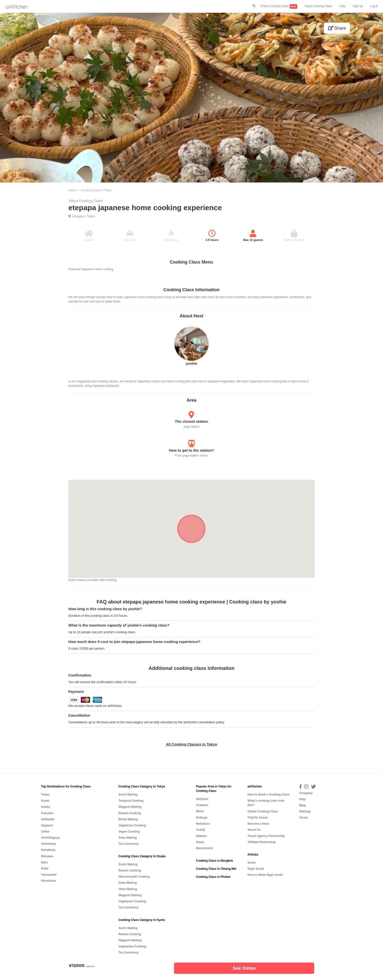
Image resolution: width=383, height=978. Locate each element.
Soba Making (128, 837)
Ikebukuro (203, 823)
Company (306, 793)
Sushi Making (128, 794)
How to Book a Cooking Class (268, 794)
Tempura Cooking (131, 800)
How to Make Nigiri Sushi (265, 875)
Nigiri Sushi (256, 868)
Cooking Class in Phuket (213, 877)
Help (342, 6)
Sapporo (47, 825)
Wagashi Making (130, 807)
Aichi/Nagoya (50, 837)
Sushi (252, 862)
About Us (254, 830)
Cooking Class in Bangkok (214, 860)
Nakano (201, 836)
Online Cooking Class (279, 6)
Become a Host (258, 823)
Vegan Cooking (129, 831)
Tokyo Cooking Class (318, 6)
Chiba (45, 831)
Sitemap (305, 811)
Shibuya (201, 817)
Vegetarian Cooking (132, 825)
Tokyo (91, 216)
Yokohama (48, 843)
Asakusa (202, 805)
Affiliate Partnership (262, 842)
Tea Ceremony (129, 843)
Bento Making (128, 819)
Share (337, 28)
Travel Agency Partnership (266, 836)
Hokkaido (47, 819)
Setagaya (78, 216)
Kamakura (48, 850)
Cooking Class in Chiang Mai (216, 868)
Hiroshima (48, 880)
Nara (44, 862)
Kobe (44, 868)
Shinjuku (202, 799)
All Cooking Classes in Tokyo (191, 744)
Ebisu (200, 811)
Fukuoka (47, 813)
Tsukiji (200, 830)
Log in (374, 6)
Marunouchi (204, 848)
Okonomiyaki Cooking (134, 876)
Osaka (45, 807)
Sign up (358, 6)
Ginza (200, 842)
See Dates (244, 968)
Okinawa (47, 856)
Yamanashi (48, 874)
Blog (302, 805)
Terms (303, 817)
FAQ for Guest (258, 817)
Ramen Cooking (130, 813)
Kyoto (45, 800)
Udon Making (128, 889)
